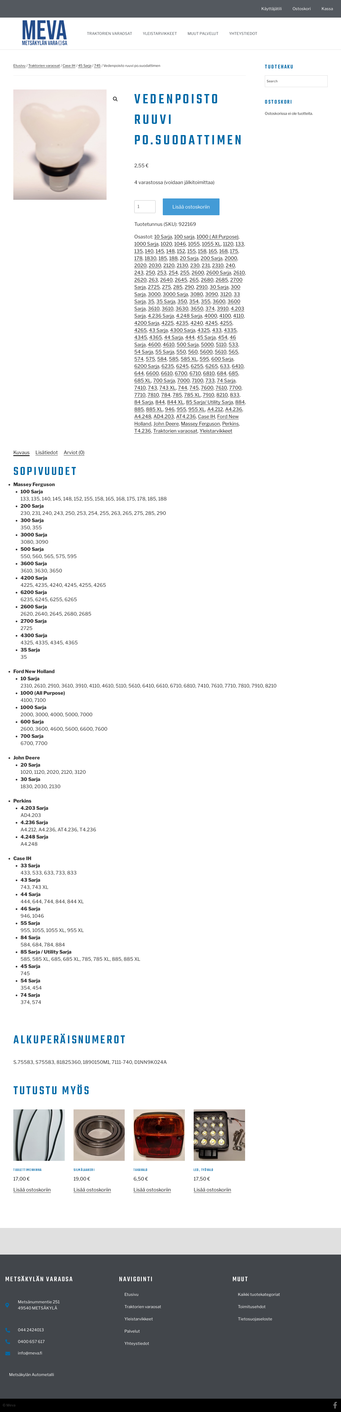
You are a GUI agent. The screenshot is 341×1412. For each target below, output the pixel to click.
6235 (167, 366)
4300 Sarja (182, 330)
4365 (155, 337)
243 (139, 272)
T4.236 (142, 431)
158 (202, 251)
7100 (197, 380)
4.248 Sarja (189, 316)
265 (194, 280)
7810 (153, 395)
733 (210, 380)
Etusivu (19, 65)
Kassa (327, 8)
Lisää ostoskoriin (191, 207)
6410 (237, 366)
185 (163, 258)
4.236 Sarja (161, 316)
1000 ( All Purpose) (217, 236)
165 (213, 251)
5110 (221, 344)
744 (182, 387)
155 (191, 251)
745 (97, 65)
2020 (140, 265)
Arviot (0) (74, 452)
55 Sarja (164, 352)
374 (210, 308)
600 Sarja (222, 359)
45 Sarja (84, 65)
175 (234, 251)
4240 (196, 323)
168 (223, 251)
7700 (235, 387)
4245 (211, 323)
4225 (167, 323)
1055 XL (211, 244)
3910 (223, 308)
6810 (209, 373)
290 (189, 287)
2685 (222, 280)
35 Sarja (165, 301)
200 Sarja (211, 258)
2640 (166, 280)
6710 (195, 373)
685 (233, 373)
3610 (154, 308)
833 (234, 395)
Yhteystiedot (243, 33)
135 (138, 251)
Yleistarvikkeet (160, 33)
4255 (226, 323)
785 (177, 395)
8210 (222, 395)
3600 (219, 301)
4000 (210, 316)
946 (169, 409)
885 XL (154, 409)
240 (230, 265)
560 (193, 352)
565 (233, 352)
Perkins (230, 423)
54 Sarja (143, 352)
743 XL (167, 387)
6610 (167, 373)
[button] (115, 99)
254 (173, 272)
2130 (182, 265)
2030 (155, 265)
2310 (218, 265)
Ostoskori (302, 8)
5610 (220, 352)
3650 (196, 308)
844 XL (175, 402)
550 (181, 352)
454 (223, 337)
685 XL (142, 380)
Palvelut (132, 1331)
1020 (166, 244)
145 (160, 251)
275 (166, 287)
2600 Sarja (218, 272)
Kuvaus (21, 452)
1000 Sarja (146, 244)
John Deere (166, 423)
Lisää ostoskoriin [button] (32, 1190)
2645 (181, 280)
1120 (228, 244)
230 (195, 265)
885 (139, 409)
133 (240, 244)
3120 (226, 294)
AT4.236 (186, 416)
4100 (225, 316)
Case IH (69, 65)
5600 (206, 352)
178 (138, 258)
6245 (182, 366)
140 (149, 251)
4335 (230, 330)
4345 (140, 337)
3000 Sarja (175, 294)
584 (162, 359)
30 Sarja (219, 287)
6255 (197, 366)
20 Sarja (189, 258)
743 (152, 387)
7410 (140, 387)
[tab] (21, 452)
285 (177, 287)
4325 (203, 330)
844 (160, 402)
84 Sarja (143, 402)
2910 (202, 287)
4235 (182, 323)
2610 (239, 272)
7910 (208, 395)
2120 (168, 265)
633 (225, 366)
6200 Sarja (146, 366)
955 (181, 409)
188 (173, 258)
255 (184, 272)
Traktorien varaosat (109, 33)
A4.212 (215, 409)
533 (233, 344)
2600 (198, 272)
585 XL (189, 359)
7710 (139, 395)
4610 (168, 344)
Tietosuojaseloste (255, 1319)
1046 (180, 244)
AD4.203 (163, 416)
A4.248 (142, 416)
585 (173, 359)
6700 (181, 373)
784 (165, 395)
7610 (221, 387)
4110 (238, 316)
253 (162, 272)
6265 (211, 366)
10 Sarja (163, 236)
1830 (150, 258)
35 (151, 301)
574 (139, 359)
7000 (183, 380)
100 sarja (184, 236)
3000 (154, 294)
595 (204, 359)
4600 (154, 344)
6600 (152, 373)
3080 (196, 294)
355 (205, 301)
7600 (207, 387)
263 (153, 280)
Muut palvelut (203, 33)
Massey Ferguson (200, 423)
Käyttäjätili (271, 8)
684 (221, 373)
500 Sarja (188, 344)
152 (181, 251)
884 (240, 402)
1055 (194, 244)
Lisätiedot (46, 452)
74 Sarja (226, 380)
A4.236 (233, 409)
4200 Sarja (146, 323)
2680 (207, 280)
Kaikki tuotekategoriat (259, 1294)
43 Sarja (158, 330)
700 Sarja (164, 380)
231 (206, 265)
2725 (154, 287)
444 (190, 337)
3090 (211, 294)
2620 (140, 280)
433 (217, 330)
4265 (140, 330)
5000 (207, 344)
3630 (182, 308)
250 (150, 272)
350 (182, 301)
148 (170, 251)
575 (150, 359)
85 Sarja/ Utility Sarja (209, 402)
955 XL (196, 409)
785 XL (192, 395)
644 (139, 373)
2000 (231, 258)
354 (194, 301)
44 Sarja (173, 337)
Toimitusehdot (252, 1306)
